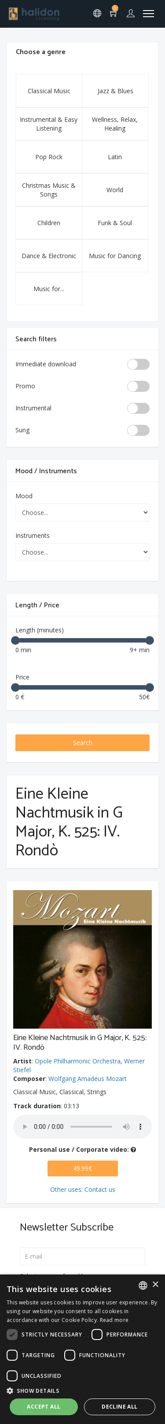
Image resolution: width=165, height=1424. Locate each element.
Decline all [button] (119, 1406)
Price (22, 677)
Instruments (32, 535)
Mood (24, 496)
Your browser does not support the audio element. (82, 1127)
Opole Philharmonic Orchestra (78, 1061)
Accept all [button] (43, 1406)
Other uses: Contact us (82, 1189)
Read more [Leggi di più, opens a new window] (114, 1320)
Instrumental (33, 408)
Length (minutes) (39, 630)
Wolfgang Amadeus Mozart (87, 1078)
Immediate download (45, 364)
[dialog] (82, 1349)
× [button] (155, 1285)
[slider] (15, 640)
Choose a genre (41, 52)
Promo (25, 386)
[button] (82, 1390)
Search (82, 742)
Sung (22, 430)
